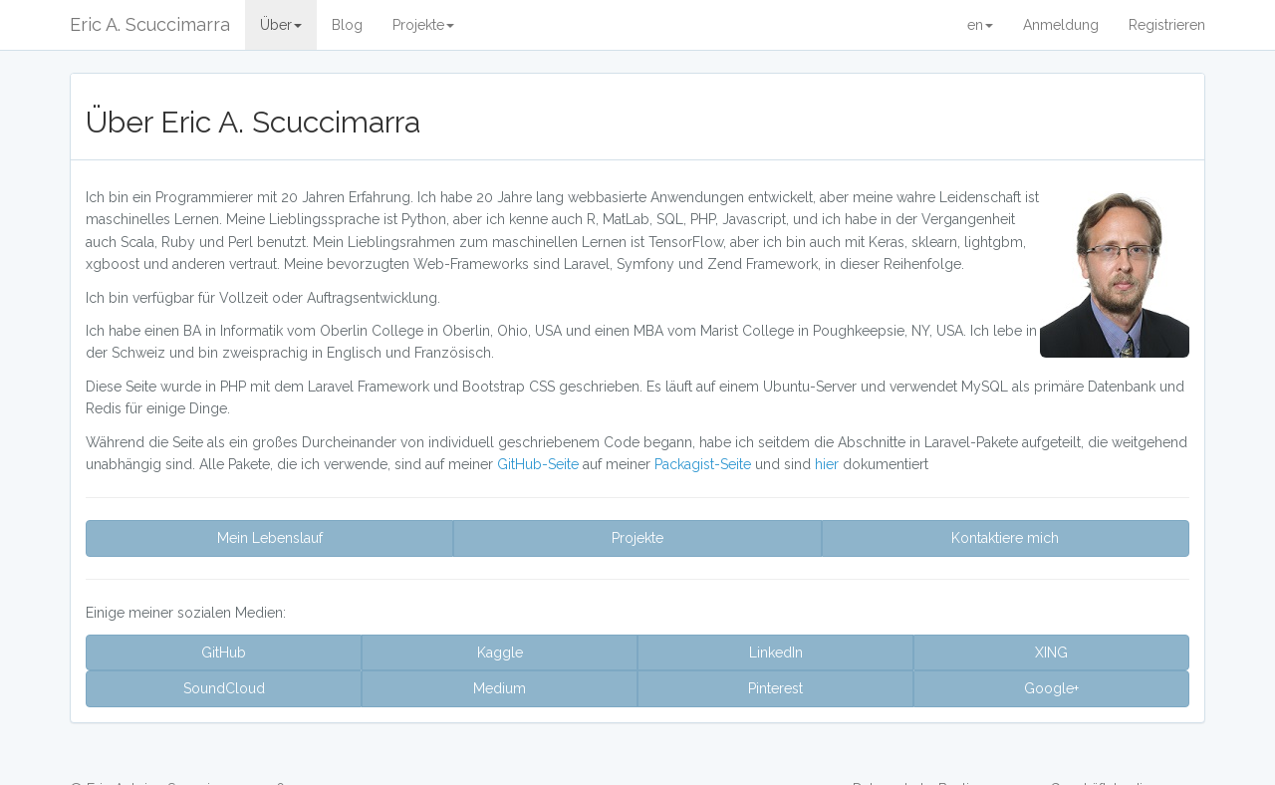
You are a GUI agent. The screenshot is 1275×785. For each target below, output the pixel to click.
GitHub (223, 652)
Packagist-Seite (704, 464)
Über (281, 25)
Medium (499, 688)
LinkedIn (776, 652)
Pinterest (775, 688)
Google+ (1051, 688)
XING (1051, 652)
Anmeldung (1061, 25)
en (980, 25)
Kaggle (500, 652)
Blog (347, 25)
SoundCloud (224, 688)
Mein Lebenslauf (270, 538)
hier (829, 464)
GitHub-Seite (540, 464)
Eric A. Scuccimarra (150, 24)
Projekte (423, 25)
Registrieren (1167, 25)
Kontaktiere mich (1005, 538)
